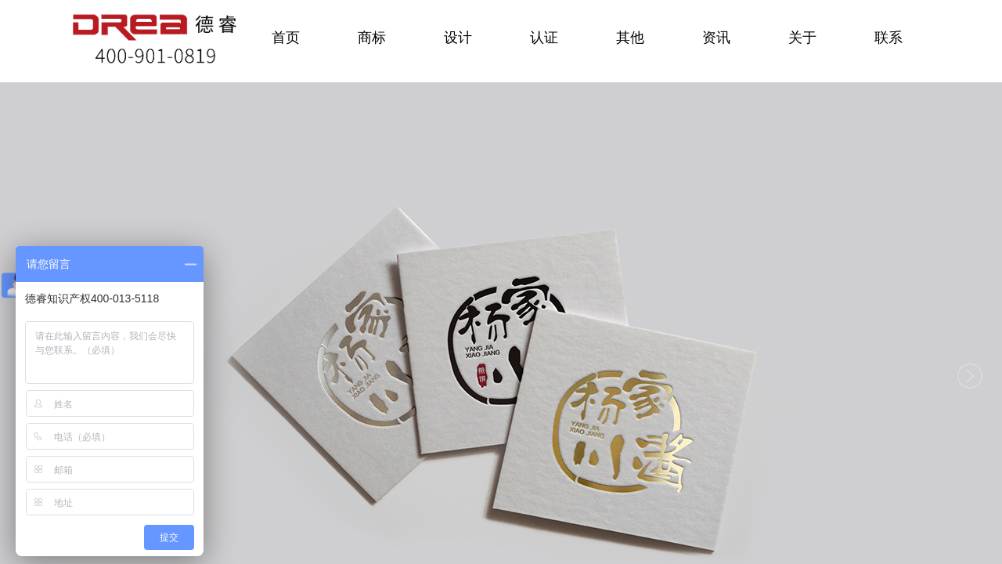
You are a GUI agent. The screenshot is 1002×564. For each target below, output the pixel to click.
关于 (802, 37)
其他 (630, 37)
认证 (544, 37)
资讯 (716, 37)
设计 (458, 37)
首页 (286, 37)
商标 (372, 37)
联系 (888, 37)
